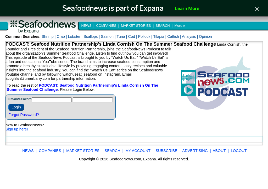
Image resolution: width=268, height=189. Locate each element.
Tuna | (122, 36)
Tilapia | (160, 36)
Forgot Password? (23, 115)
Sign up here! (16, 129)
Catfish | (174, 36)
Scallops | (92, 36)
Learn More (187, 8)
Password (24, 99)
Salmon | (108, 36)
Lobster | (75, 36)
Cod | (133, 36)
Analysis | (190, 36)
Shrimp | (49, 36)
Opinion (205, 36)
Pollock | (145, 36)
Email (12, 99)
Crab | (62, 36)
